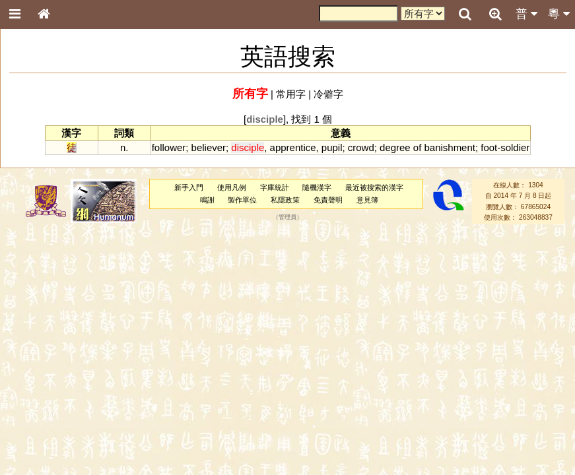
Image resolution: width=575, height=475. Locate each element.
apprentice (293, 147)
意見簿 (367, 200)
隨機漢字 (316, 187)
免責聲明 (328, 200)
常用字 (291, 94)
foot (489, 147)
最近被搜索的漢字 (374, 187)
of (417, 147)
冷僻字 (328, 94)
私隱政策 (285, 200)
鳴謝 (207, 200)
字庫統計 (274, 187)
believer (208, 147)
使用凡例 (231, 187)
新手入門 (188, 187)
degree (395, 147)
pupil (332, 147)
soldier (514, 147)
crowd (361, 147)
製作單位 (242, 200)
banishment (449, 147)
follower (169, 147)
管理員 (287, 217)
